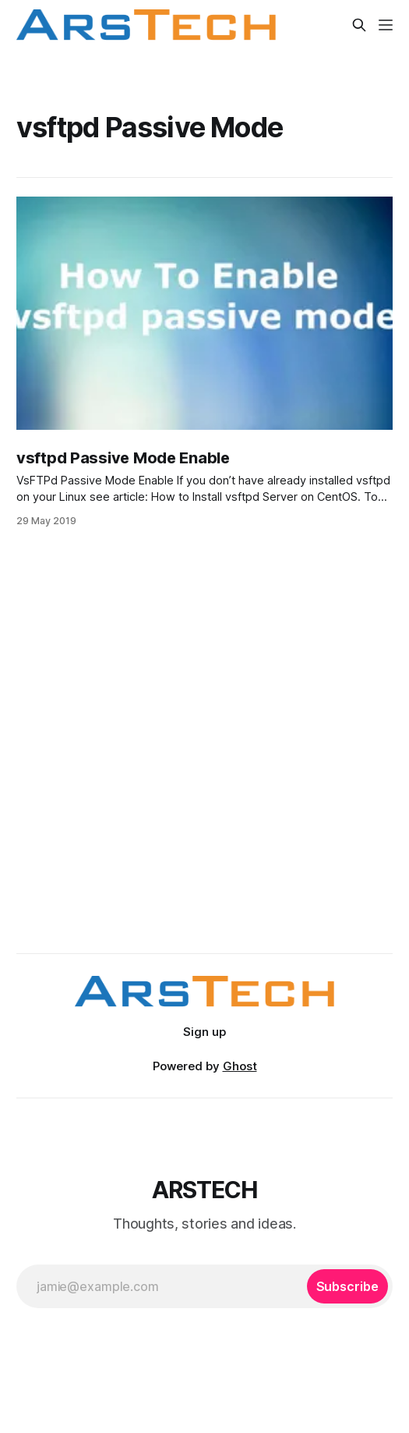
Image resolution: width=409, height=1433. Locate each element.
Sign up (204, 1031)
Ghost (240, 1066)
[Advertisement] (204, 787)
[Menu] (385, 24)
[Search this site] (359, 24)
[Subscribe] (347, 1286)
